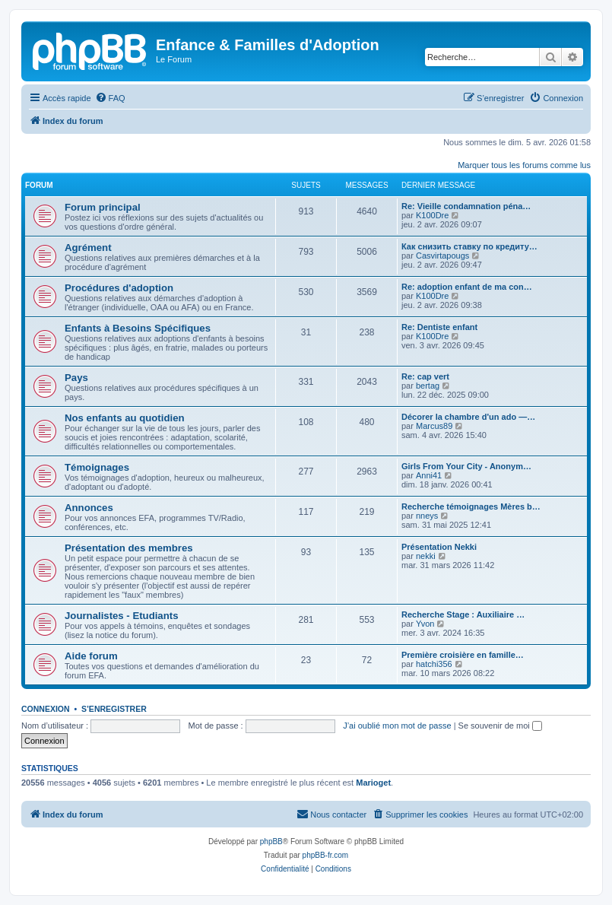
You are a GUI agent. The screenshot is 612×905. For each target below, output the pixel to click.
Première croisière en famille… (462, 654)
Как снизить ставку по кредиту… (469, 246)
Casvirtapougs (442, 255)
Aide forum (91, 656)
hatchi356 (434, 663)
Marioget (373, 782)
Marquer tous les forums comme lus (524, 165)
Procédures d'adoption (119, 288)
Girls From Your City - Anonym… (466, 466)
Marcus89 (434, 425)
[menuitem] (110, 98)
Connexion (45, 708)
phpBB (271, 841)
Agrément (88, 247)
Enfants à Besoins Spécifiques (138, 328)
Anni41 (429, 475)
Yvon (425, 623)
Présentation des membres (129, 548)
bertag (427, 385)
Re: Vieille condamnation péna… (466, 206)
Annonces (89, 507)
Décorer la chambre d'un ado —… (468, 416)
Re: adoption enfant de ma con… (466, 286)
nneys (427, 515)
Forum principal (103, 207)
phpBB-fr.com (326, 855)
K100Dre (432, 215)
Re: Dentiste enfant (439, 327)
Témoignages (97, 467)
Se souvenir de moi (500, 725)
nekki (426, 555)
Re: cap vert (425, 376)
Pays (76, 377)
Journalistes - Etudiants (122, 615)
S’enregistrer (114, 708)
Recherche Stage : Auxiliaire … (463, 614)
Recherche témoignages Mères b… (471, 506)
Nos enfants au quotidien (125, 418)
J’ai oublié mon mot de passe (397, 725)
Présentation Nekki (439, 546)
